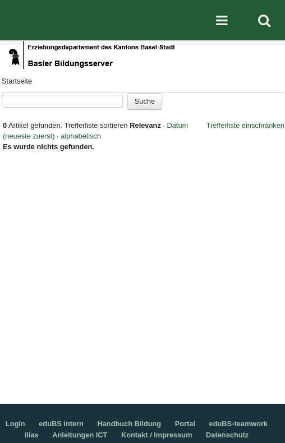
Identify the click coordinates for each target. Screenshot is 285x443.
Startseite (17, 81)
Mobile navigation (221, 20)
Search (264, 20)
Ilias (32, 435)
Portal (185, 423)
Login (15, 423)
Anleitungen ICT (79, 435)
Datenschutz (227, 435)
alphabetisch (81, 136)
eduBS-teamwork (238, 423)
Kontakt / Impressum (156, 435)
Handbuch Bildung (129, 423)
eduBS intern (61, 423)
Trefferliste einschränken (245, 125)
